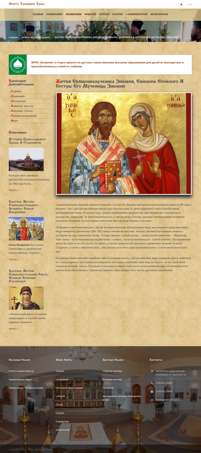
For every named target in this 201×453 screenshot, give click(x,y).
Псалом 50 (108, 386)
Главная (38, 14)
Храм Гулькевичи (43, 448)
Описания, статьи (21, 110)
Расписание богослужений (69, 386)
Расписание (55, 14)
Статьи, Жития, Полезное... (36, 37)
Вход (190, 4)
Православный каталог (20, 378)
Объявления (74, 14)
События (90, 14)
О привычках (62, 420)
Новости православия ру (21, 370)
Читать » (14, 189)
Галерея (117, 14)
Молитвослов (159, 14)
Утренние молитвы (113, 370)
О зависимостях (137, 14)
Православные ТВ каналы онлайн (26, 386)
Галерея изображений (24, 115)
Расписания (17, 95)
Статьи (104, 14)
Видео (14, 120)
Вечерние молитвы (113, 378)
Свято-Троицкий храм (26, 4)
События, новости (22, 105)
